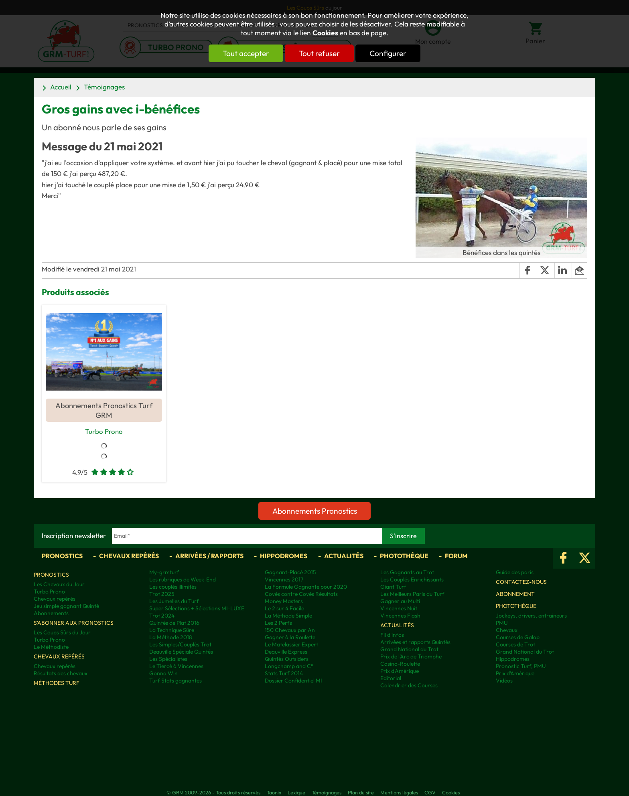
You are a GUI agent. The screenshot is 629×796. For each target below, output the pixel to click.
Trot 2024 (161, 616)
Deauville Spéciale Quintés (181, 652)
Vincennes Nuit (398, 608)
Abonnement (515, 594)
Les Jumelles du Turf (174, 601)
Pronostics (62, 556)
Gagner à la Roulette (290, 637)
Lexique (296, 793)
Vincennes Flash (400, 616)
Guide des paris (515, 572)
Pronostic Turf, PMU (521, 666)
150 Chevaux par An (290, 630)
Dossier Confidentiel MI (293, 681)
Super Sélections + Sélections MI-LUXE (196, 608)
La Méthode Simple (288, 616)
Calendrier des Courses (409, 685)
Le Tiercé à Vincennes (176, 666)
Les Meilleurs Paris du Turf (412, 594)
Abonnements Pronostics (314, 511)
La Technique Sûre (171, 630)
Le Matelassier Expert (291, 644)
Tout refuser (319, 53)
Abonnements (51, 613)
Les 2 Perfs (278, 623)
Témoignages (104, 87)
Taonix (274, 793)
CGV (430, 793)
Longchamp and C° (289, 666)
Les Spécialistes (168, 659)
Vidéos (504, 681)
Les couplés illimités (173, 587)
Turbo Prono (104, 431)
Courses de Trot (515, 644)
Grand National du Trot (409, 649)
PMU (501, 623)
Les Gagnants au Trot (407, 572)
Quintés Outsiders (286, 659)
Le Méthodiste (51, 647)
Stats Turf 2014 (284, 673)
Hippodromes (283, 556)
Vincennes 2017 (284, 579)
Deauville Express (286, 652)
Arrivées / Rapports (209, 556)
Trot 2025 (161, 594)
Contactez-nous (521, 582)
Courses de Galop (518, 637)
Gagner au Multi (400, 601)
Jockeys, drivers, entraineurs (531, 616)
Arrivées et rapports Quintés (415, 642)
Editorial (390, 678)
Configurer (393, 53)
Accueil (60, 87)
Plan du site (361, 793)
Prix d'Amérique (399, 671)
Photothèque (404, 556)
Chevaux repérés (129, 556)
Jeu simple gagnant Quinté (66, 606)
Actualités (343, 556)
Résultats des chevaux (60, 673)
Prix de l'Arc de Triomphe (411, 656)
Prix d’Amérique (515, 673)
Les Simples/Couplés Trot (180, 644)
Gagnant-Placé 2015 (290, 572)
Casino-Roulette (400, 664)
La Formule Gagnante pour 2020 (306, 587)
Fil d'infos (392, 635)
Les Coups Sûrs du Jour (62, 632)
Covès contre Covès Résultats (301, 594)
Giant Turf (393, 587)
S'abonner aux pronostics (74, 623)
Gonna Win (163, 673)
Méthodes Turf (56, 683)
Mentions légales (399, 793)
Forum (456, 556)
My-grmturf (164, 572)
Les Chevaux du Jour (59, 584)
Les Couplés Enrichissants (412, 579)
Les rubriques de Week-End (182, 579)
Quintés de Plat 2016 (174, 623)
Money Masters (284, 601)
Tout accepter (240, 53)
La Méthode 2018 (170, 637)
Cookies (325, 32)
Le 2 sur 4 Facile (284, 608)
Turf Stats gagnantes (175, 681)
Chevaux (506, 630)
